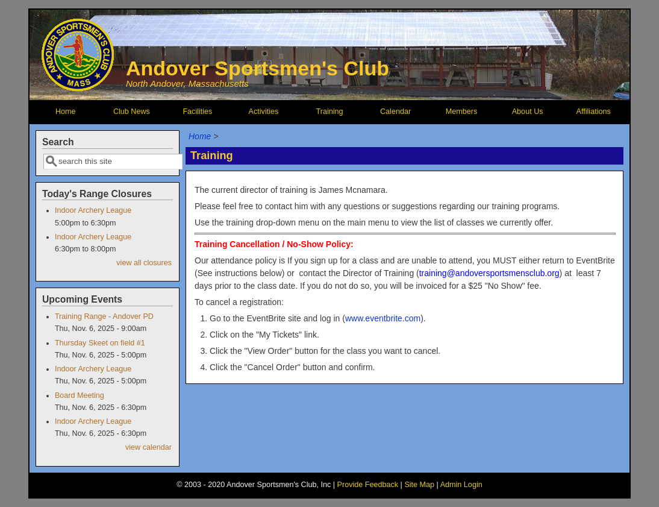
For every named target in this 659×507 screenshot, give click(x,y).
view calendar (148, 447)
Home (65, 111)
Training (329, 111)
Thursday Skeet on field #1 (100, 343)
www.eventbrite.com (382, 318)
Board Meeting (79, 395)
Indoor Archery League (93, 210)
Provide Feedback (368, 484)
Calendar (395, 111)
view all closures (144, 263)
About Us (527, 111)
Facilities (197, 111)
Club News (131, 111)
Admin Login (461, 484)
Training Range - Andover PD (104, 316)
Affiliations (593, 111)
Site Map (419, 484)
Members (461, 111)
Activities (264, 111)
